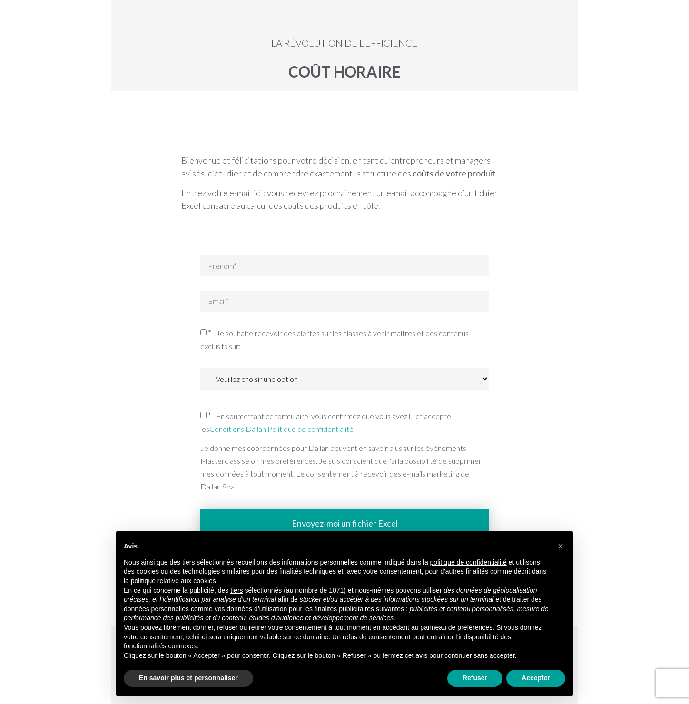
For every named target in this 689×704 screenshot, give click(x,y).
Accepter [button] (536, 678)
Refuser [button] (475, 678)
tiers (236, 590)
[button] (560, 546)
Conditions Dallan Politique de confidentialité (281, 428)
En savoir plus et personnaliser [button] (188, 678)
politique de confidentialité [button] (468, 562)
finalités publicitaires (344, 609)
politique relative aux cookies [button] (173, 581)
